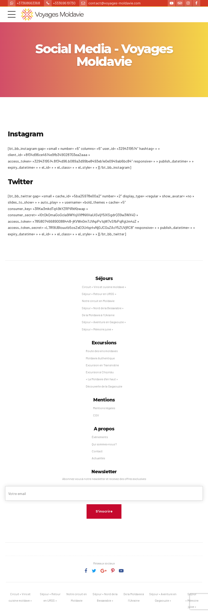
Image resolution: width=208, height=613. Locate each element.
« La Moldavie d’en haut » (102, 379)
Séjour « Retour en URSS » (99, 294)
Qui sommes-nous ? (104, 444)
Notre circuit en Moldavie (98, 300)
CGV (96, 415)
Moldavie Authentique (100, 358)
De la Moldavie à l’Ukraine (98, 315)
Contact (97, 451)
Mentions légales (104, 408)
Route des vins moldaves (102, 351)
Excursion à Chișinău (100, 372)
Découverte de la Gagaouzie (104, 386)
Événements (100, 437)
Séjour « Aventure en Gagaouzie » (104, 322)
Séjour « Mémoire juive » (97, 329)
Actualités (98, 458)
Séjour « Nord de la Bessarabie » (103, 308)
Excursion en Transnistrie (102, 365)
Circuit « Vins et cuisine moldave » (104, 287)
